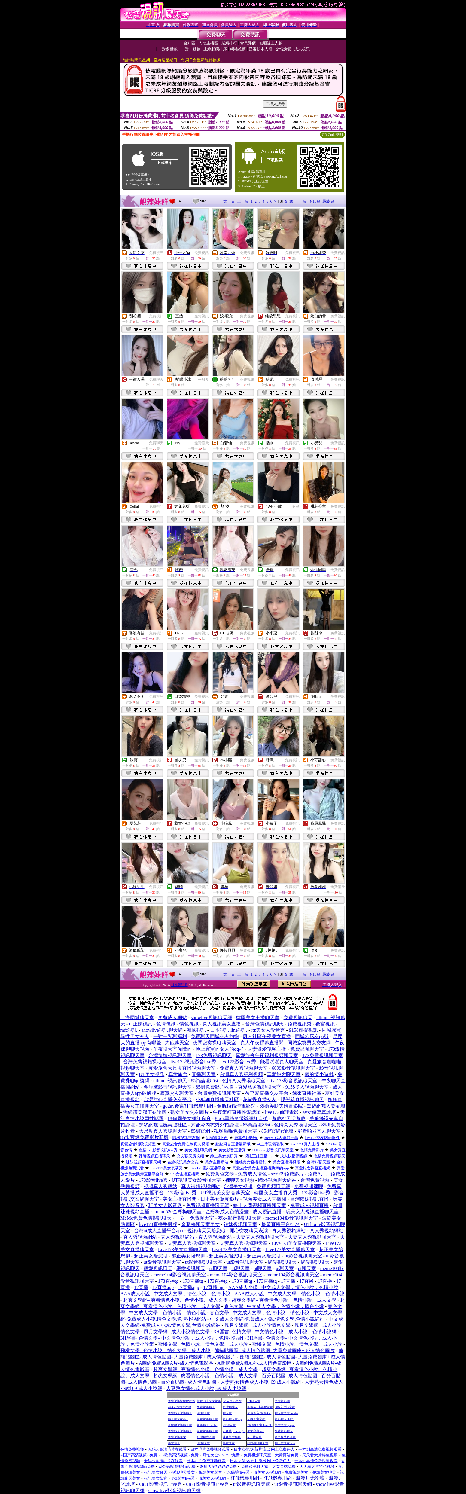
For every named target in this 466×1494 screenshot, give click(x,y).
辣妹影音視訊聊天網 (239, 1218)
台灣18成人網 (206, 1437)
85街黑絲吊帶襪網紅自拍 (241, 1118)
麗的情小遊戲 (319, 1074)
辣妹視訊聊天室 (240, 1224)
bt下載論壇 (254, 1437)
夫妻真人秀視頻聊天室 (260, 1236)
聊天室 (227, 1413)
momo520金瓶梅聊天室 (177, 1211)
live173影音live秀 (238, 1061)
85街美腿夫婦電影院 (281, 1105)
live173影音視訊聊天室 (293, 1080)
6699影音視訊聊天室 (294, 1068)
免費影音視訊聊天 (180, 1413)
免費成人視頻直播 (309, 1205)
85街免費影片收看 (215, 1086)
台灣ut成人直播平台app (158, 1230)
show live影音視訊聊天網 (174, 1490)
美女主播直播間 (179, 1199)
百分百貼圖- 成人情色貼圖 (289, 1375)
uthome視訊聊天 (170, 1080)
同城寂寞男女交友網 (309, 1042)
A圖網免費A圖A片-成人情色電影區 (176, 1363)
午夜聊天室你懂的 (172, 1049)
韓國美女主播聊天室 (257, 1017)
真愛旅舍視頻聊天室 (259, 1086)
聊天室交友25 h (178, 1419)
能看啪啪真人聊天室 (281, 1061)
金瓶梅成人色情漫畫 (227, 1211)
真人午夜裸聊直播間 (262, 1042)
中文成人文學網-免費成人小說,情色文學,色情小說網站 (267, 1318)
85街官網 (200, 1131)
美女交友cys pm (285, 1425)
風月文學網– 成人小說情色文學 (257, 1325)
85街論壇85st (204, 1080)
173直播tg (168, 1281)
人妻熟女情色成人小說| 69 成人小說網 (261, 1382)
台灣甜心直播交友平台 (168, 1099)
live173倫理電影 (282, 1112)
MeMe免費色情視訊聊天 (146, 1218)
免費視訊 (156, 253)
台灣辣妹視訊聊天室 (170, 1055)
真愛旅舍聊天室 (283, 1074)
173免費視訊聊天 (214, 1055)
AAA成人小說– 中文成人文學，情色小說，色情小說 (283, 1287)
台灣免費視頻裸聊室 (144, 1061)
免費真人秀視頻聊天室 (244, 1068)
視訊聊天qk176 (284, 1419)
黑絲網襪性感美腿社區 (163, 1124)
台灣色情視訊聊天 (264, 1023)
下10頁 (314, 201)
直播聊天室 (204, 1074)
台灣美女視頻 (238, 1186)
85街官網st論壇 (277, 1131)
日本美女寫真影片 (219, 1199)
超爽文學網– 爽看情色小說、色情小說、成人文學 (175, 1300)
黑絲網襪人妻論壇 (326, 1105)
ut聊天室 (218, 1268)
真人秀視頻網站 (289, 1230)
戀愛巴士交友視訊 (209, 1401)
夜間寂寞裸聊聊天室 (214, 1042)
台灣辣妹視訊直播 (309, 1199)
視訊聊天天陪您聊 (206, 1230)
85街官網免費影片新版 (144, 1137)
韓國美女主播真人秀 (275, 1192)
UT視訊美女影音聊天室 (196, 1180)
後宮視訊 (325, 1023)
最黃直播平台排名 (280, 1224)
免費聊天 (156, 379)
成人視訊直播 (267, 1211)
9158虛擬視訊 (303, 1030)
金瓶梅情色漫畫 (285, 1437)
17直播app (163, 1287)
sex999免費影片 (287, 1173)
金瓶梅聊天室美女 (200, 1224)
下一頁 (301, 201)
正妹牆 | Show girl (234, 1431)
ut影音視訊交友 (285, 1407)
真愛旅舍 (177, 1074)
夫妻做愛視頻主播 (267, 1049)
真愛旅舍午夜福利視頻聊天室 (267, 1055)
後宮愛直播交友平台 (266, 1093)
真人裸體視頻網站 (200, 1186)
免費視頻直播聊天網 (207, 1205)
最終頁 (328, 201)
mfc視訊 (129, 1030)
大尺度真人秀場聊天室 (163, 1131)
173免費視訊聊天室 (322, 1055)
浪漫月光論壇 (310, 1477)
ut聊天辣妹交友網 (179, 1407)
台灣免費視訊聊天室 (219, 1093)
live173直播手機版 (158, 1224)
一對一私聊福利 (170, 1036)
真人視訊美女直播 (222, 1023)
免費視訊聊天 (298, 1017)
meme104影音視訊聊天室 (291, 1218)
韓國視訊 (196, 1030)
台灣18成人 (230, 1407)
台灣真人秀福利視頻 (241, 1074)
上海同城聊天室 (137, 1017)
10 (291, 201)
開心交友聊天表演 (249, 1230)
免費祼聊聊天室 (307, 1049)
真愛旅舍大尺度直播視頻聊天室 (182, 1068)
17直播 (288, 1281)
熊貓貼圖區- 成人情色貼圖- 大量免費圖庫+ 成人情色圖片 (275, 1350)
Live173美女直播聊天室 (296, 1243)
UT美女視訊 (151, 1074)
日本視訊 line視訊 (228, 1030)
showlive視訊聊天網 (211, 1017)
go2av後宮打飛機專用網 (188, 1105)
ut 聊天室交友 (256, 1419)
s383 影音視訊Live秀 (160, 1484)
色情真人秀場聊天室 (243, 1080)
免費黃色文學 (219, 1173)
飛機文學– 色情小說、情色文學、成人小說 (203, 1344)
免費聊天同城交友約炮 (215, 1036)
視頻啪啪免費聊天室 (235, 1131)
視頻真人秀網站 (160, 1186)
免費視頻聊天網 (273, 1186)
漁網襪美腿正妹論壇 (144, 1112)
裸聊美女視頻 (239, 1180)
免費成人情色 (252, 1173)
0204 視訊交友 (232, 1401)
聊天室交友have (285, 1443)
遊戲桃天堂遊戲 (288, 1118)
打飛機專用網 (244, 1477)
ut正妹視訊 (140, 1023)
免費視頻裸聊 (308, 1186)
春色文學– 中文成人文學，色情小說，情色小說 (274, 1306)
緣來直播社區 (306, 1093)
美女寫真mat (255, 1431)
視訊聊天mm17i (207, 1425)
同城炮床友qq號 (312, 1036)
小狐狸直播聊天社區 (217, 1099)
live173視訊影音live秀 (193, 1061)
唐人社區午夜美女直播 (267, 1036)
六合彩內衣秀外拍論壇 (215, 1124)
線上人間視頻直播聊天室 (259, 1205)
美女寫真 (174, 1443)
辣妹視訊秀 (179, 985)
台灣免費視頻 (314, 1180)
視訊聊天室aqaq (233, 1419)
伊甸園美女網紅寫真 (189, 1118)
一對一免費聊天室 (194, 1218)
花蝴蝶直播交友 (259, 1099)
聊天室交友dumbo (286, 1413)
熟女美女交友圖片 (189, 1112)
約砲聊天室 (177, 1042)
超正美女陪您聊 (151, 1255)
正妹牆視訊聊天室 (180, 1425)
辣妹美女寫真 (232, 1437)
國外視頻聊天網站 (277, 1180)
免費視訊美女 (177, 1437)
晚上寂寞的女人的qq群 (220, 1049)
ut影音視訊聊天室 (303, 1255)
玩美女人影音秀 (268, 1030)
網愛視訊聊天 (282, 1262)
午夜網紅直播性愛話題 (237, 1112)
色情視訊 (165, 1023)
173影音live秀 (153, 1180)
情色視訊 (189, 1023)
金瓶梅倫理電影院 (236, 1105)
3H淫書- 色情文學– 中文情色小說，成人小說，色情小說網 (275, 1331)
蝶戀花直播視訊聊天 (302, 1099)
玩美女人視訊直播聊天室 (312, 1211)
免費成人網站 (172, 1017)
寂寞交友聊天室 (177, 1093)
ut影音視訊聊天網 (251, 1484)
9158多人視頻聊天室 (307, 1086)
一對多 (203, 379)
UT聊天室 (253, 1401)
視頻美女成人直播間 (264, 1199)
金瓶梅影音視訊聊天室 (168, 1086)
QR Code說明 (332, 135)
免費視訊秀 (300, 1023)
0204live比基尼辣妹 (260, 1407)
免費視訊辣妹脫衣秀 (181, 1401)
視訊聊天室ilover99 (259, 1425)
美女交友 (229, 1443)
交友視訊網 (282, 1401)
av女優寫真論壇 (319, 1112)
